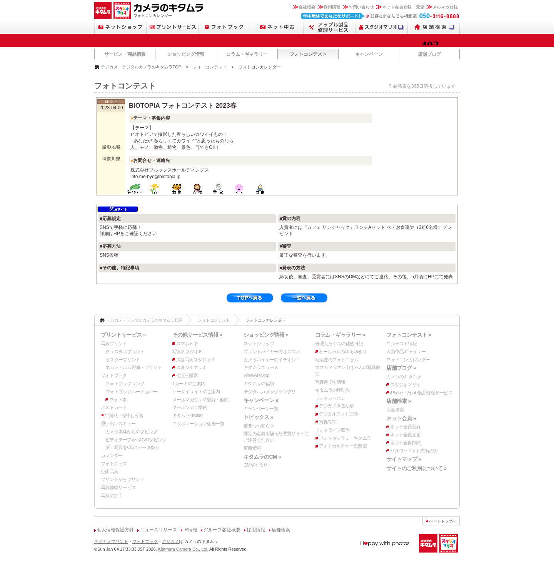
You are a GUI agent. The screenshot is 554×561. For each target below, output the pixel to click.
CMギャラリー (258, 465)
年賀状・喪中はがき (124, 415)
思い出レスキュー (118, 423)
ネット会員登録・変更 (403, 7)
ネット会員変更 (405, 434)
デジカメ (170, 541)
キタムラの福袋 (259, 383)
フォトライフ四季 (332, 430)
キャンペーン (369, 54)
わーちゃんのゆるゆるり (343, 351)
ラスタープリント (122, 359)
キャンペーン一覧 (261, 408)
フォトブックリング (125, 383)
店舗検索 (395, 409)
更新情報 (252, 448)
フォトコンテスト (308, 54)
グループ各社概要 (222, 530)
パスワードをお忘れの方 (414, 451)
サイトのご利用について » (416, 468)
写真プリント (114, 343)
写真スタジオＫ (187, 351)
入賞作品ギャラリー (406, 351)
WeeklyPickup (256, 375)
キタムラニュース (261, 367)
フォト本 (118, 399)
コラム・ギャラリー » (340, 335)
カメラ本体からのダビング (131, 431)
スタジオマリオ (191, 367)
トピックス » (258, 417)
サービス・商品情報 (125, 54)
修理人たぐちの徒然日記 (339, 343)
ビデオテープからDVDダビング (136, 439)
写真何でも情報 (330, 382)
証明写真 (109, 471)
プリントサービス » (123, 335)
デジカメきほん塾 (336, 406)
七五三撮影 (187, 375)
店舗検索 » (398, 401)
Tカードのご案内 (188, 383)
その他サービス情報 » (197, 335)
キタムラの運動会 (332, 390)
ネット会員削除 (405, 443)
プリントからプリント (122, 479)
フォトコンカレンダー (408, 359)
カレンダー (111, 455)
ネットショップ (259, 343)
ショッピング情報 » (266, 335)
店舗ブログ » (401, 368)
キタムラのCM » (262, 457)
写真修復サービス (118, 487)
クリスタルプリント (125, 351)
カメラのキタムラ (403, 376)
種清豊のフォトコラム (337, 359)
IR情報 (190, 530)
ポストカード (114, 407)
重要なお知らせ (259, 426)
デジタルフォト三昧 (338, 414)
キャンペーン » (261, 400)
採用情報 (332, 7)
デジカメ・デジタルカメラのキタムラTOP (141, 67)
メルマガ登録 (445, 7)
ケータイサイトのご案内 (196, 391)
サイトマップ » (403, 459)
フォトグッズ (114, 463)
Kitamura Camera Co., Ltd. (183, 549)
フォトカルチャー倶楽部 (343, 446)
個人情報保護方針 (115, 530)
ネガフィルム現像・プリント (133, 367)
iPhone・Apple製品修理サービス (421, 393)
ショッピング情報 (185, 54)
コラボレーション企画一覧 (198, 423)
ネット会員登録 (405, 426)
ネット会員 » (401, 418)
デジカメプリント (111, 541)
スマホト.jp (187, 343)
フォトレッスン (330, 398)
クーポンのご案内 (189, 407)
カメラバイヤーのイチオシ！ (272, 359)
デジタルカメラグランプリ (269, 391)
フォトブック (114, 375)
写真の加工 (111, 495)
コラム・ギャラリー (247, 54)
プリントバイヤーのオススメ (272, 351)
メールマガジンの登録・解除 (200, 399)
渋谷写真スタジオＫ (195, 359)
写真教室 (327, 422)
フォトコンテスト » (408, 335)
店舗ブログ (429, 54)
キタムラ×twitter (187, 415)
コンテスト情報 (401, 343)
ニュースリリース (158, 530)
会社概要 (307, 7)
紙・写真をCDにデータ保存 (132, 447)
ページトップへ (442, 521)
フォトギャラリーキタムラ (345, 438)
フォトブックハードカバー (131, 391)
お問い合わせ (361, 7)
